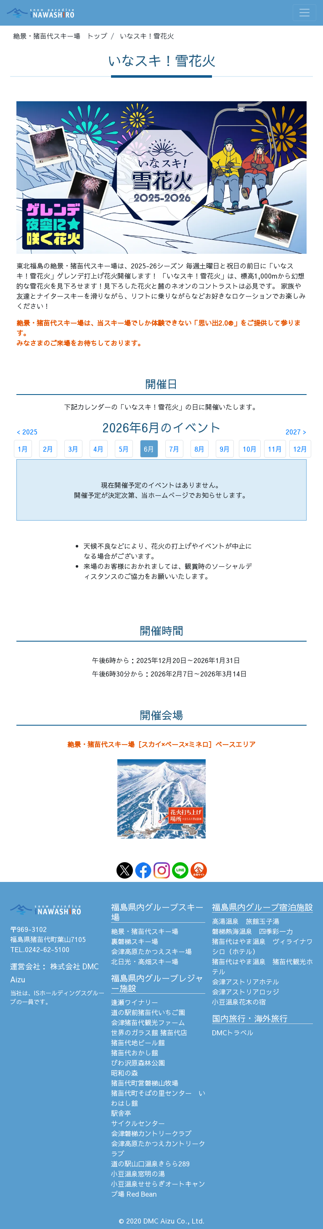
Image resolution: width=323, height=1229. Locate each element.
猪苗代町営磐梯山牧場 (144, 1082)
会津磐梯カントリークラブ (151, 1133)
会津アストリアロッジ (245, 991)
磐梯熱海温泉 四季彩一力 (252, 931)
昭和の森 (124, 1072)
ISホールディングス (60, 993)
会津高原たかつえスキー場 (151, 951)
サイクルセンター (138, 1123)
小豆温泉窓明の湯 (138, 1173)
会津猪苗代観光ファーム (148, 1022)
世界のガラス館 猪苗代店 (149, 1032)
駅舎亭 (121, 1113)
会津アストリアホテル (245, 981)
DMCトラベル (233, 1032)
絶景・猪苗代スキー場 (144, 931)
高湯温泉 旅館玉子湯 (245, 921)
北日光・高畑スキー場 (144, 961)
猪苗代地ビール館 (138, 1042)
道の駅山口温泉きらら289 (150, 1163)
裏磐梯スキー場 (134, 941)
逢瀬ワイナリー (134, 1002)
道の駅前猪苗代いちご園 (148, 1012)
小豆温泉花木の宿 (239, 1001)
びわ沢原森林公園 (138, 1062)
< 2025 (27, 431)
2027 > (296, 431)
